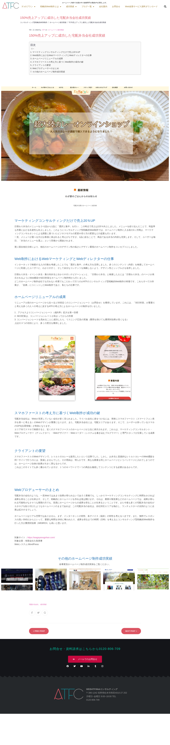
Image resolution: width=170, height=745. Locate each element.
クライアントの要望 (41, 65)
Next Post (130, 631)
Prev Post (40, 631)
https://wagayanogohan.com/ (41, 537)
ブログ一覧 (58, 6)
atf (43, 30)
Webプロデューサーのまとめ (45, 68)
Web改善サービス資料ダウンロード (111, 6)
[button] (135, 6)
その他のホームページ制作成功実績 (48, 72)
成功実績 (41, 6)
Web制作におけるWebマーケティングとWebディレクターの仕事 (62, 55)
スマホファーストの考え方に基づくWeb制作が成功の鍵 (57, 62)
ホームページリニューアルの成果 (47, 58)
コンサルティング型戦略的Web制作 (33, 22)
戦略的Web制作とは (21, 6)
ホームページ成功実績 (58, 22)
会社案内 (73, 6)
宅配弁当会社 (33, 604)
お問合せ (86, 6)
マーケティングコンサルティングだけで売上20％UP (56, 52)
